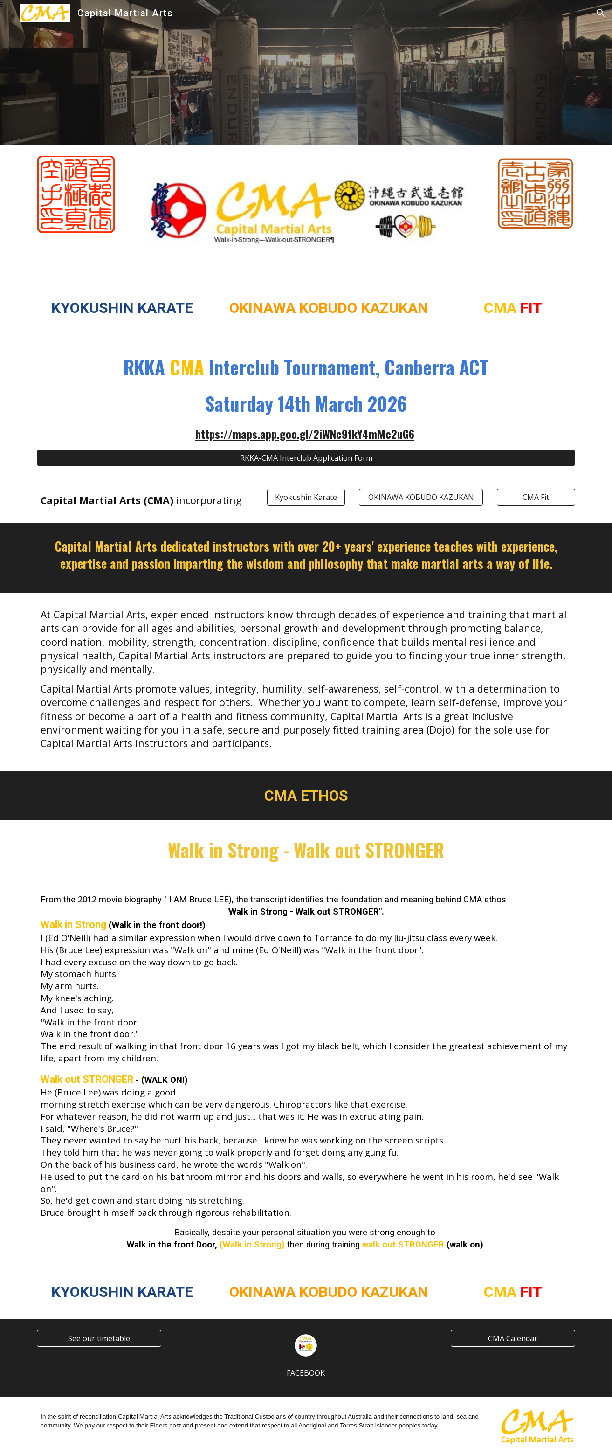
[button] (601, 13)
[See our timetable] (98, 1338)
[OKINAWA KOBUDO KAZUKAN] (420, 497)
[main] (122, 308)
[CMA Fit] (536, 497)
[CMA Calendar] (512, 1338)
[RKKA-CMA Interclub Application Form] (305, 458)
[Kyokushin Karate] (306, 497)
